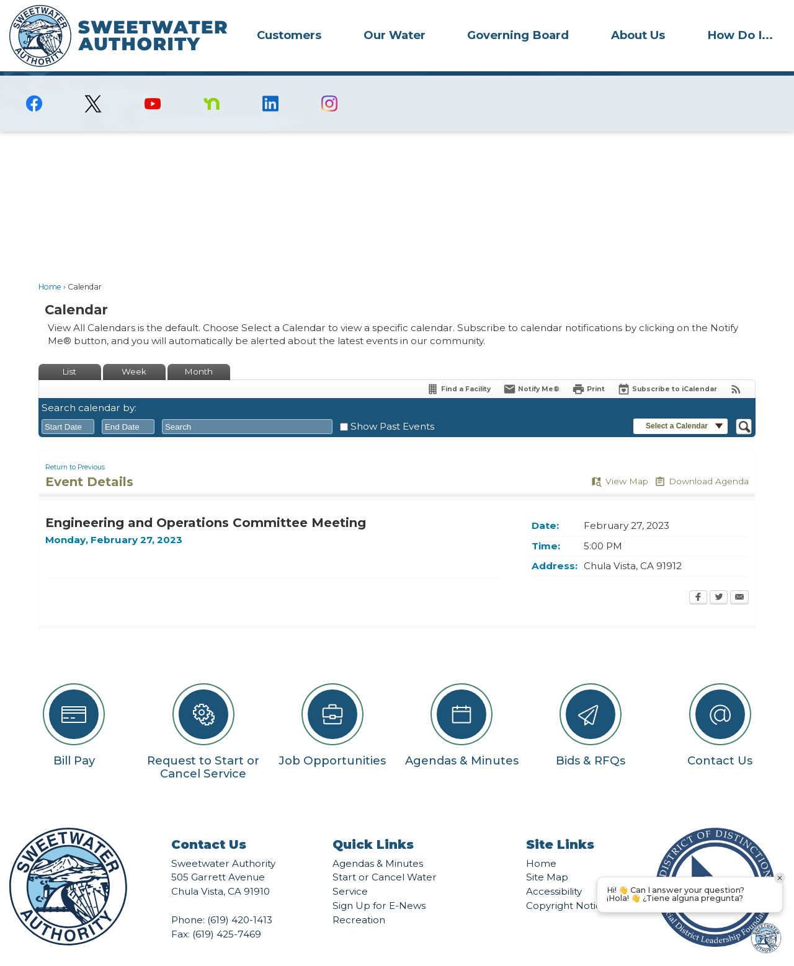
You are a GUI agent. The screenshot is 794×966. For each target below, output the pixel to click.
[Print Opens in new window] (588, 367)
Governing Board (518, 35)
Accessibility (554, 870)
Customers (289, 35)
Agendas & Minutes (377, 842)
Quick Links (373, 823)
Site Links (560, 823)
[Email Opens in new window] (739, 577)
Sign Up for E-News (379, 884)
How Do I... (740, 35)
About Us (638, 35)
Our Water (395, 35)
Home (49, 265)
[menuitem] (289, 34)
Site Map (547, 856)
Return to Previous (75, 446)
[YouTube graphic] (152, 82)
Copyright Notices (569, 884)
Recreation (358, 899)
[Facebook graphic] (34, 82)
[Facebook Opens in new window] (698, 577)
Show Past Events (392, 405)
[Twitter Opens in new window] (719, 577)
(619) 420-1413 (239, 899)
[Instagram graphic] (329, 82)
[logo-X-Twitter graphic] (93, 83)
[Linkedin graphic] (270, 82)
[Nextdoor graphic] (211, 82)
